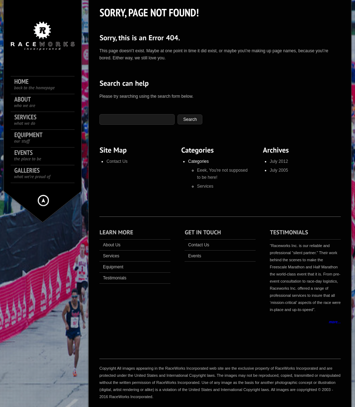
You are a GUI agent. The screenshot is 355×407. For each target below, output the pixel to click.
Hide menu (43, 200)
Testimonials (114, 277)
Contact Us (116, 161)
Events (194, 255)
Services (205, 186)
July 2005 (279, 170)
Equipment (113, 266)
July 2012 (279, 161)
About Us (111, 244)
